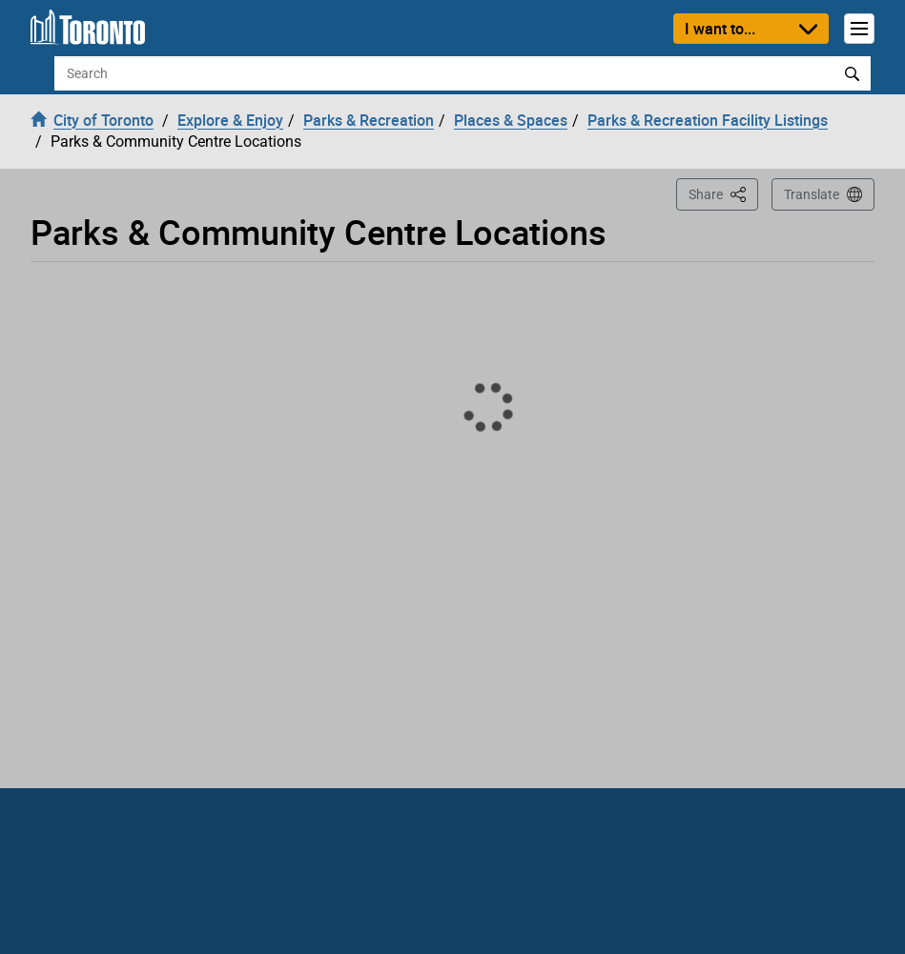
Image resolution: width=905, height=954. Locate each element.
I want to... (720, 28)
